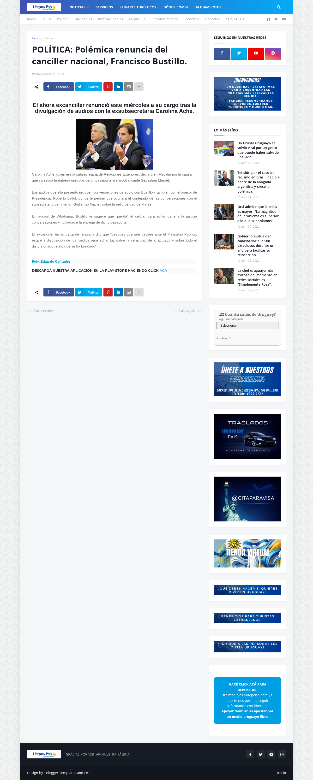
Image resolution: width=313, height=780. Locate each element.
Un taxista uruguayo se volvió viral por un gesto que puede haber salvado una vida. (258, 150)
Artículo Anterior (41, 310)
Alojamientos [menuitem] (209, 7)
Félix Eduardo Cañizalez (51, 261)
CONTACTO (235, 19)
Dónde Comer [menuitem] (175, 7)
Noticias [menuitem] (77, 7)
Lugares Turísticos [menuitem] (138, 7)
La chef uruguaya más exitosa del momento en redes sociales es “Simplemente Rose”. (257, 277)
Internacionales (110, 19)
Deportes (212, 19)
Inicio (31, 19)
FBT (87, 772)
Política (62, 19)
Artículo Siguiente (187, 310)
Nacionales (83, 19)
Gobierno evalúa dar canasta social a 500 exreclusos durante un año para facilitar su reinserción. (255, 245)
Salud (46, 19)
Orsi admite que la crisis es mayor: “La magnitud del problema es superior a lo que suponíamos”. (258, 213)
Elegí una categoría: (230, 319)
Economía (191, 19)
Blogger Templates (61, 772)
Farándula (137, 19)
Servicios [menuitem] (104, 7)
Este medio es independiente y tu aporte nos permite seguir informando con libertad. (248, 700)
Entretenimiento (164, 19)
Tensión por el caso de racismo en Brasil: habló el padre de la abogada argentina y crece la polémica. (259, 182)
